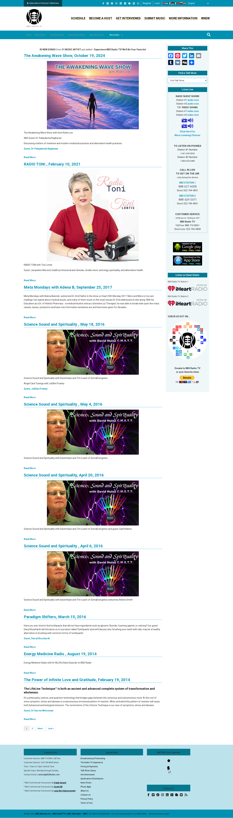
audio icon (193, 100)
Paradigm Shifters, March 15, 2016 (55, 617)
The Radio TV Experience (92, 762)
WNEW (205, 18)
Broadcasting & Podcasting (93, 758)
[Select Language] (197, 3)
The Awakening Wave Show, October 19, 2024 (64, 55)
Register (147, 3)
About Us (85, 791)
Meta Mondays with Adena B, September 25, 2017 (68, 287)
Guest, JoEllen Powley (35, 388)
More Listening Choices (187, 135)
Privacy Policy (87, 799)
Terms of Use (87, 803)
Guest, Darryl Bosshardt (37, 638)
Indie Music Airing (86, 35)
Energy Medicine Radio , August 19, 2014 (60, 654)
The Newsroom (63, 35)
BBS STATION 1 (187, 182)
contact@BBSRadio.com (48, 775)
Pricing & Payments (89, 766)
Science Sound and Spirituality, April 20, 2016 (64, 475)
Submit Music (154, 18)
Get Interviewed (128, 18)
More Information (183, 18)
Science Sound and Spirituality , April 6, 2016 (63, 546)
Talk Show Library (88, 770)
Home (30, 35)
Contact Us (86, 795)
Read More (30, 157)
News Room (86, 783)
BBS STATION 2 (187, 195)
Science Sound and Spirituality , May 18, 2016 (64, 324)
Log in (157, 3)
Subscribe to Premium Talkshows (43, 3)
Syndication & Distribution (92, 779)
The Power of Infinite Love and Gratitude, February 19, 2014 (77, 680)
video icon (193, 111)
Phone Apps (86, 787)
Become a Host (100, 18)
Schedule (78, 18)
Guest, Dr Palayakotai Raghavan (41, 148)
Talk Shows (43, 35)
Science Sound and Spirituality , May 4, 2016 (63, 404)
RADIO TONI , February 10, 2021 (52, 164)
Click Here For (187, 131)
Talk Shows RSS (109, 35)
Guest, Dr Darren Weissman (38, 710)
